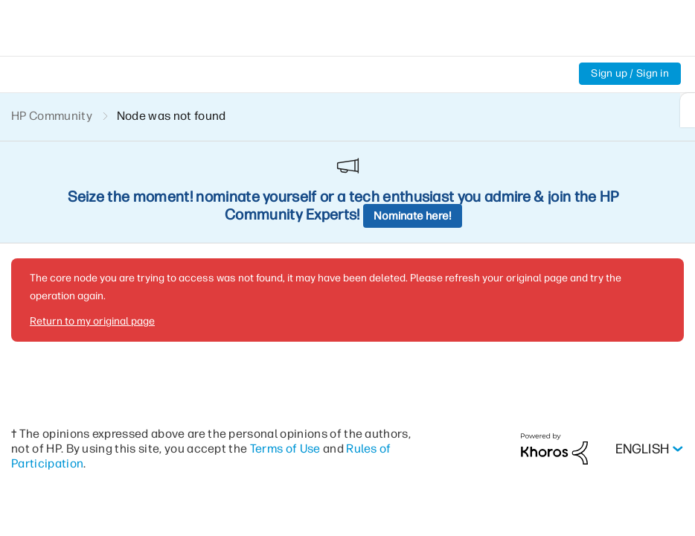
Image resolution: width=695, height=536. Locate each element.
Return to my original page (92, 321)
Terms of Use (285, 448)
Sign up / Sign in (630, 73)
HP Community (51, 116)
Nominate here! (413, 216)
